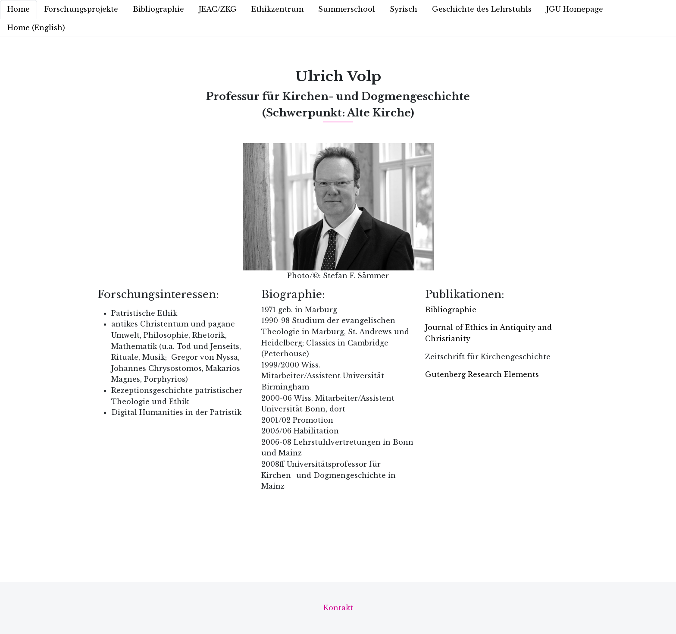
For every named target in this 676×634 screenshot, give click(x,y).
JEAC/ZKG (218, 9)
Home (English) (36, 27)
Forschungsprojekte (81, 9)
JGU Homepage (574, 9)
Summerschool (346, 9)
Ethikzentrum (277, 9)
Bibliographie (158, 9)
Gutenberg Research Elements (482, 374)
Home (18, 9)
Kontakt (338, 607)
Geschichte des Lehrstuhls (482, 9)
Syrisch (403, 9)
